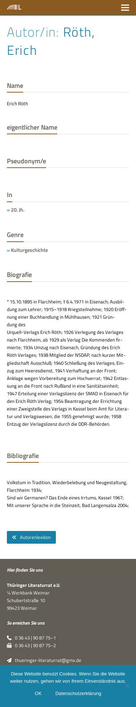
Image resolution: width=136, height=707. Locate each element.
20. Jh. (17, 209)
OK (38, 693)
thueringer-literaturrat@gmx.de (44, 660)
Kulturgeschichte (29, 250)
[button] (125, 7)
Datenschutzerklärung (78, 693)
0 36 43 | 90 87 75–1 (31, 637)
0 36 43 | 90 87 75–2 (31, 645)
